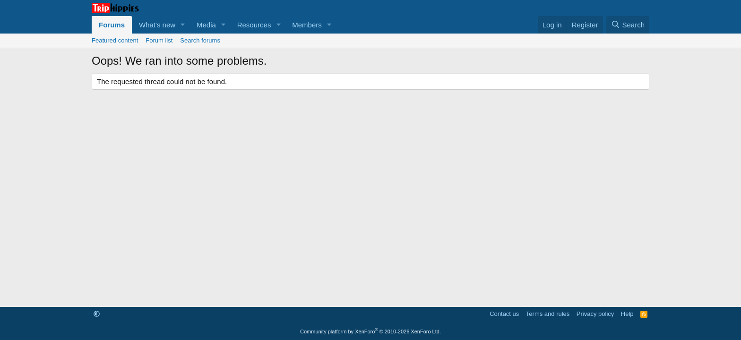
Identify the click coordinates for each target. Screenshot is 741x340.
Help (627, 313)
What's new (157, 25)
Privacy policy (595, 313)
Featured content (115, 40)
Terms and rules (547, 313)
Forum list (159, 40)
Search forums (200, 40)
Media (206, 25)
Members (307, 25)
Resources (254, 25)
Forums (112, 25)
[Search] (627, 25)
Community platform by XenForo (370, 331)
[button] (183, 25)
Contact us (504, 313)
